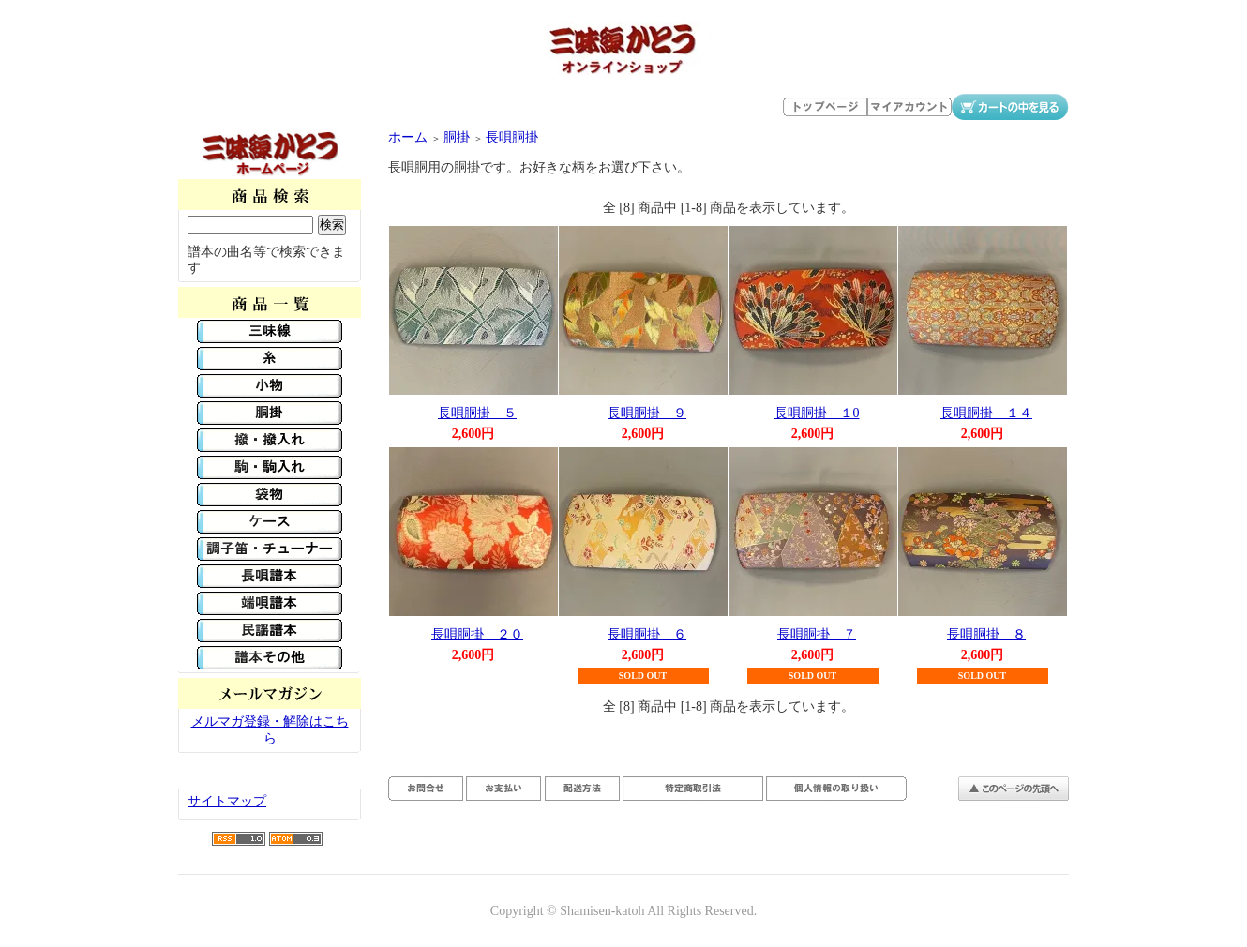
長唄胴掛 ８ (986, 634)
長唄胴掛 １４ (986, 413)
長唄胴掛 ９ (647, 413)
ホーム (408, 137)
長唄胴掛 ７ (816, 634)
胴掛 (456, 137)
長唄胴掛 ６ (647, 634)
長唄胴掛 (512, 137)
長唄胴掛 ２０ (477, 634)
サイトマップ (227, 801)
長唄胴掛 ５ (477, 413)
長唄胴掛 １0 (817, 413)
